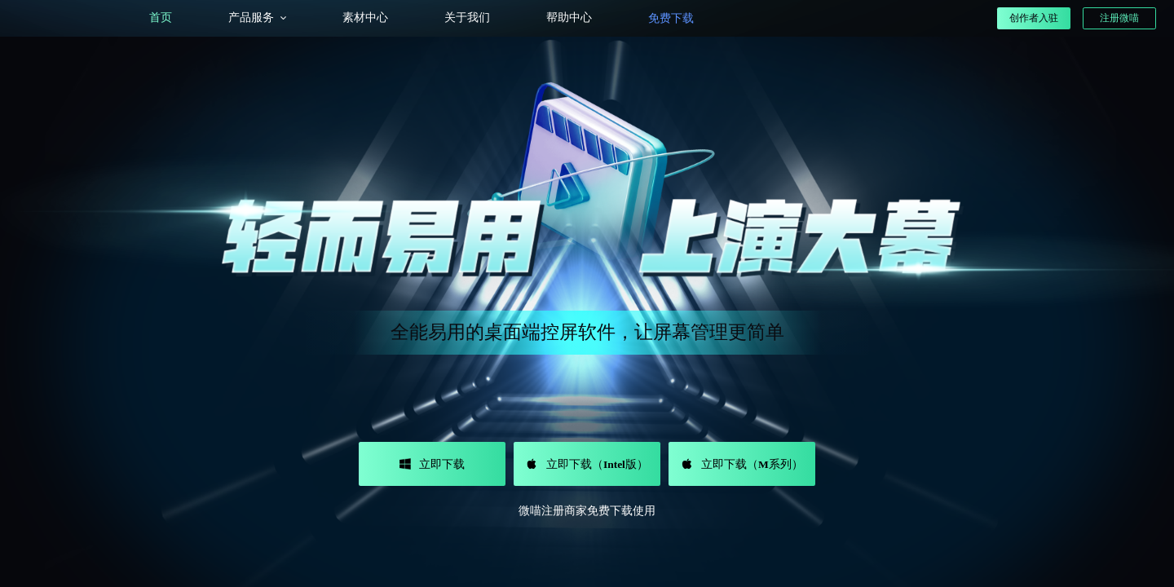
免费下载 (671, 18)
